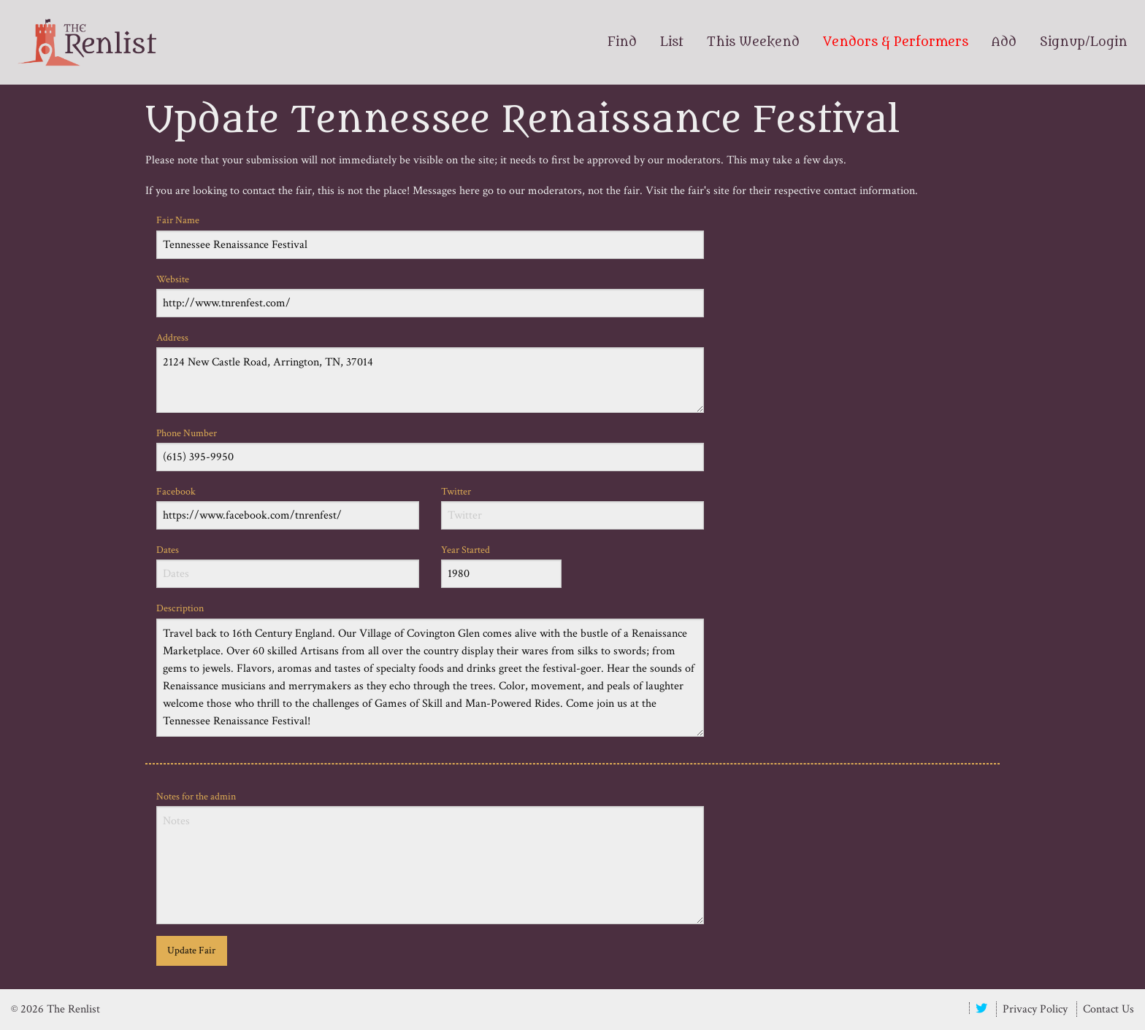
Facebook (287, 507)
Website (430, 295)
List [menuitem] (671, 42)
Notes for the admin (430, 857)
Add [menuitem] (1004, 42)
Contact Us (1108, 1009)
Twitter (572, 507)
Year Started (501, 565)
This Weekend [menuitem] (753, 42)
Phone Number (430, 449)
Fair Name (430, 236)
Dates (287, 565)
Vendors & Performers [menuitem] (895, 42)
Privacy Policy (1035, 1009)
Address (430, 372)
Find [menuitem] (622, 42)
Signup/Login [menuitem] (1083, 42)
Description (430, 669)
